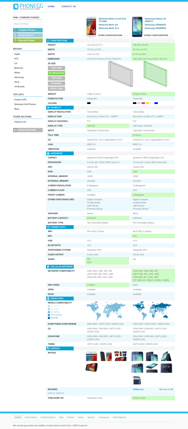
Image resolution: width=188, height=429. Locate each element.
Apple (17, 54)
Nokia (17, 72)
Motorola (18, 68)
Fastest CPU (20, 99)
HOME (51, 6)
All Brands (19, 86)
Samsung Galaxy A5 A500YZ (155, 20)
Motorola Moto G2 (108, 24)
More (16, 109)
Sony (16, 82)
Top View (56, 78)
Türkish (70, 417)
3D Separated (56, 73)
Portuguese (104, 417)
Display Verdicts (56, 393)
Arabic (81, 417)
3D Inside (56, 83)
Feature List (20, 122)
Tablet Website (119, 417)
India (61, 417)
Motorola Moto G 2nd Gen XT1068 (112, 20)
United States (31, 417)
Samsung (19, 77)
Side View (56, 68)
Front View (56, 88)
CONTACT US (68, 6)
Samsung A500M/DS (155, 28)
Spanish (91, 417)
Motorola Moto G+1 (109, 28)
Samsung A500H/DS (155, 24)
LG (15, 63)
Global (18, 417)
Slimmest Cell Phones (25, 104)
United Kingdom (48, 417)
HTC (16, 58)
